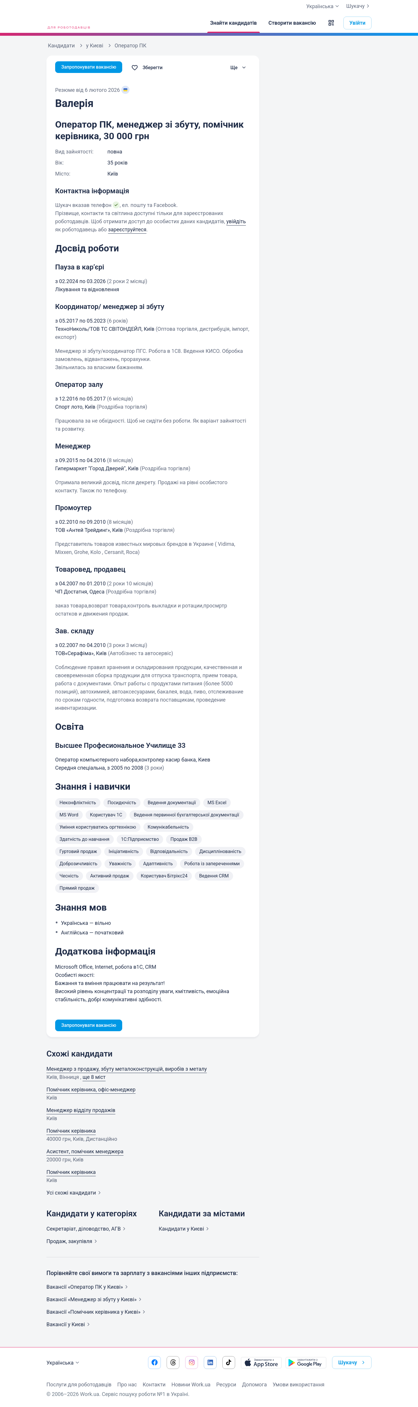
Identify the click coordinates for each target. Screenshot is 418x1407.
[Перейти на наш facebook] (154, 1362)
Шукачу (359, 6)
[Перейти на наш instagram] (191, 1362)
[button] (331, 23)
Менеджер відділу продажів (80, 1111)
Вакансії (69, 1325)
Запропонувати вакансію (92, 68)
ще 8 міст (93, 1078)
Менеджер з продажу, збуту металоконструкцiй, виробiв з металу (126, 1070)
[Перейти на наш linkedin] (210, 1362)
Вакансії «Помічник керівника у (96, 1313)
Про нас (127, 1384)
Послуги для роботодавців (78, 1384)
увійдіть (236, 221)
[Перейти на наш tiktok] (228, 1362)
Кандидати (185, 1230)
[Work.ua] (68, 23)
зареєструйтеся (127, 229)
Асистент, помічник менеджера (84, 1152)
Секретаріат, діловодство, (87, 1230)
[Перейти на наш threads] (173, 1362)
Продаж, (72, 1242)
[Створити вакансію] (292, 23)
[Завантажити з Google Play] (306, 1362)
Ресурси (226, 1384)
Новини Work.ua (190, 1384)
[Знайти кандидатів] (233, 23)
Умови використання (299, 1384)
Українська (63, 1363)
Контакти (154, 1384)
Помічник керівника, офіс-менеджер (91, 1091)
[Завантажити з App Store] (261, 1362)
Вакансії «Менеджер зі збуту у (95, 1300)
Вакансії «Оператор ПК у (88, 1288)
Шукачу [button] (352, 1362)
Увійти (357, 23)
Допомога (254, 1384)
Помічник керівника (71, 1132)
